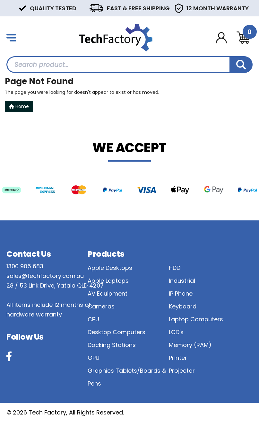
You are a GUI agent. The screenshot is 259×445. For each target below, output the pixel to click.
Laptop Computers (196, 319)
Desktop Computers (116, 332)
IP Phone (181, 293)
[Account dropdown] (221, 37)
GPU (93, 358)
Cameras (101, 306)
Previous (9, 8)
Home (19, 106)
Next (249, 8)
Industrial (182, 281)
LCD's (176, 332)
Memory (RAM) (190, 345)
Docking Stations (112, 345)
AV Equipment (107, 293)
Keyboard (182, 306)
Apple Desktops (110, 268)
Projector (182, 371)
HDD (174, 268)
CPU (93, 319)
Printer (178, 358)
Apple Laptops (108, 281)
